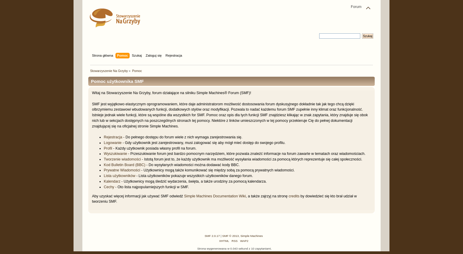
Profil (108, 148)
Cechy (109, 187)
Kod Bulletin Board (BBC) (124, 165)
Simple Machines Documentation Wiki (215, 196)
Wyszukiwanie (115, 154)
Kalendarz (112, 181)
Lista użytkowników (119, 176)
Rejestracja (113, 137)
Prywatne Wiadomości (122, 170)
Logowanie (112, 143)
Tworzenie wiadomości (122, 159)
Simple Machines (251, 235)
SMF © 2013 (230, 235)
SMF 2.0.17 (212, 235)
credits (293, 196)
